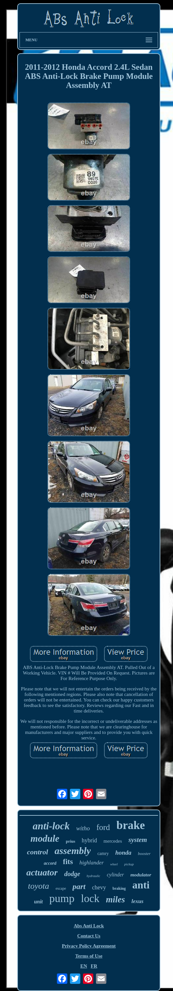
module (45, 838)
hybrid (89, 840)
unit (38, 901)
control (37, 852)
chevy (99, 887)
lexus (137, 901)
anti (141, 885)
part (79, 886)
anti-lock (51, 826)
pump (61, 898)
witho (83, 828)
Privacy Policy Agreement (89, 945)
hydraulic (93, 876)
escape (61, 888)
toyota (38, 886)
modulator (140, 874)
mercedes (112, 841)
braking (119, 888)
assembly (73, 850)
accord (50, 863)
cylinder (115, 874)
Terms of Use (88, 956)
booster (144, 853)
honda (123, 852)
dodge (72, 873)
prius (70, 841)
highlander (91, 863)
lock (90, 898)
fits (68, 862)
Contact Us (88, 935)
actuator (42, 872)
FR (94, 966)
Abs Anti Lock (89, 925)
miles (115, 899)
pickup (129, 864)
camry (103, 853)
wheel (114, 864)
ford (103, 827)
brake (130, 825)
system (137, 840)
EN (83, 966)
